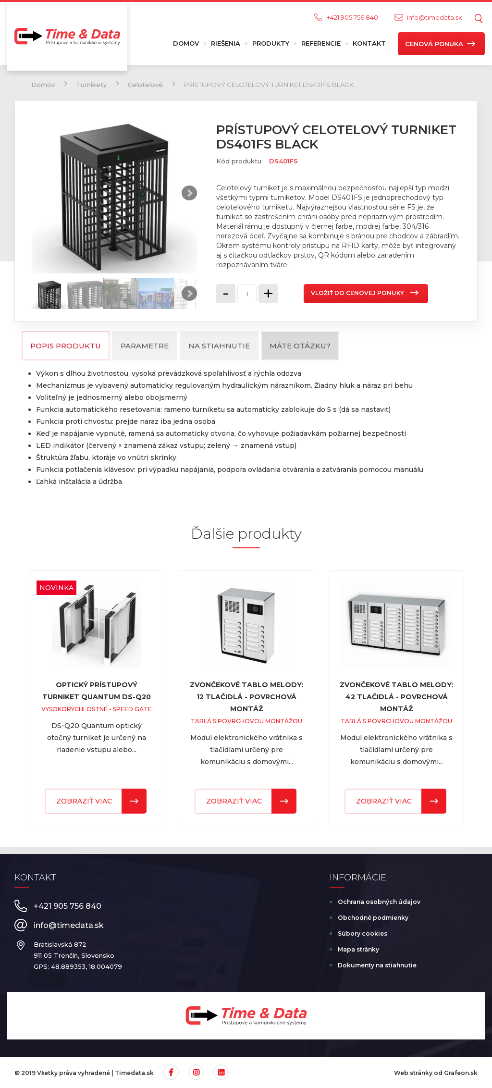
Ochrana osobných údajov (379, 901)
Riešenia (225, 43)
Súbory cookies (362, 933)
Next (189, 193)
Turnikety (91, 84)
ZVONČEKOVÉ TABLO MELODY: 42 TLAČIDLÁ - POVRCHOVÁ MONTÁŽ (396, 696)
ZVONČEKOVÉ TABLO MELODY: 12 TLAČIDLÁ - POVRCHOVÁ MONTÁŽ (246, 696)
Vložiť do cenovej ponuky (357, 293)
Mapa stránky (358, 949)
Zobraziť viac (84, 801)
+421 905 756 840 (352, 17)
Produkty (270, 43)
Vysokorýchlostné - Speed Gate (96, 709)
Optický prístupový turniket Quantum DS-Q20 (96, 690)
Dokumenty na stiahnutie (377, 965)
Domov (186, 43)
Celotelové (145, 84)
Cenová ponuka (434, 44)
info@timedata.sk (434, 17)
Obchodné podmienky (373, 917)
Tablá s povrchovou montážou (246, 721)
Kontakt (369, 43)
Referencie (321, 43)
